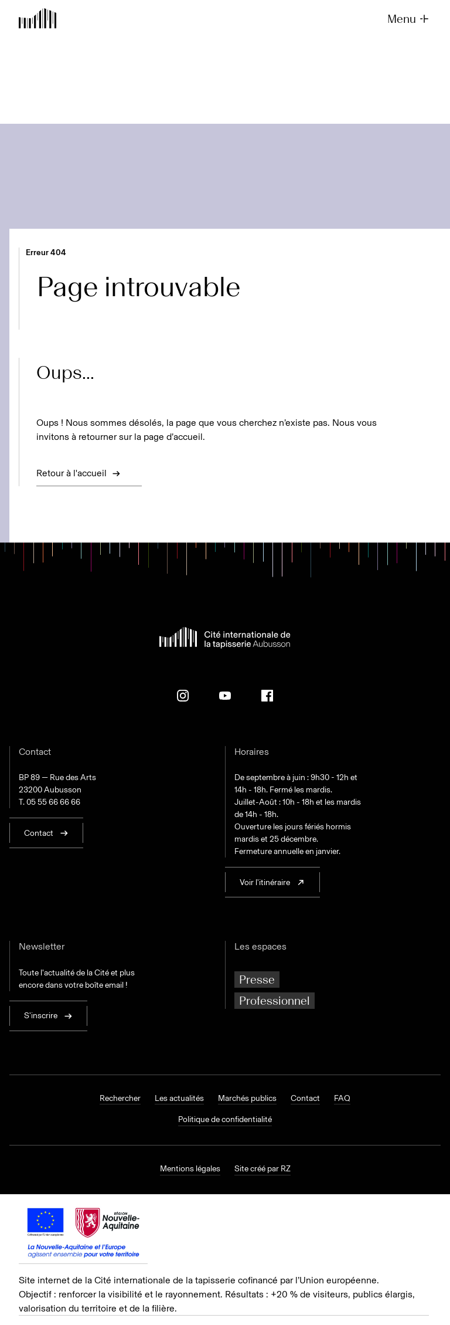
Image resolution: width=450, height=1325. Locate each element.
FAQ (342, 1098)
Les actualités (179, 1098)
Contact (305, 1098)
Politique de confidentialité (225, 1119)
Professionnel (274, 1001)
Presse (257, 979)
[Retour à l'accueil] (37, 19)
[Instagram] (183, 696)
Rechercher (120, 1098)
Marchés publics (247, 1098)
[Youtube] (225, 696)
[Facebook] (267, 696)
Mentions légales (190, 1169)
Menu (409, 19)
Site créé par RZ (262, 1169)
